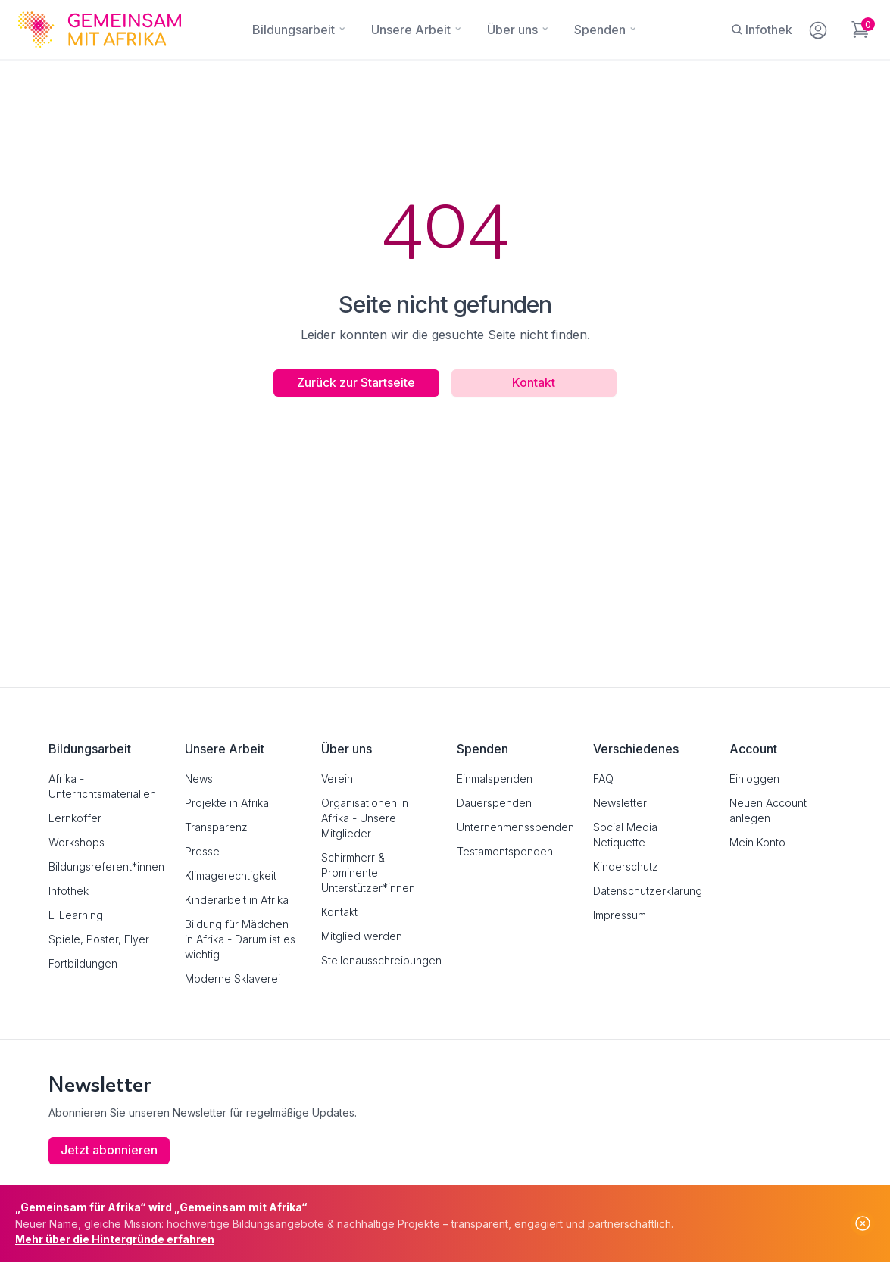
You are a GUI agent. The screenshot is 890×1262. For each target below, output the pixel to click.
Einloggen (754, 778)
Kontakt (534, 383)
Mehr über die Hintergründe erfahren (114, 1238)
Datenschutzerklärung (647, 890)
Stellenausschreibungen (377, 960)
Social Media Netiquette (625, 835)
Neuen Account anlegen (768, 810)
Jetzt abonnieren (109, 1150)
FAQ (603, 778)
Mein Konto (757, 842)
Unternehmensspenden (513, 827)
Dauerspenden (494, 802)
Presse (202, 851)
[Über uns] (512, 29)
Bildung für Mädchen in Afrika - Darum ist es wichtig (240, 939)
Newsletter (620, 802)
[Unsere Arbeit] (411, 29)
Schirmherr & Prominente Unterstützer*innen (368, 872)
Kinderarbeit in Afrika (237, 899)
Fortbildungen (82, 963)
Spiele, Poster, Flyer (98, 939)
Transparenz (216, 827)
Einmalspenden (494, 778)
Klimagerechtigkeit (230, 875)
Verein (337, 778)
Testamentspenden (505, 851)
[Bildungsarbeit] (293, 29)
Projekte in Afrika (227, 802)
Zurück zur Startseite (356, 383)
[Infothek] (761, 29)
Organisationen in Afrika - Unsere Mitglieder (364, 818)
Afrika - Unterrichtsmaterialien (102, 786)
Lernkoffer (74, 818)
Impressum (619, 914)
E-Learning (75, 914)
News (199, 778)
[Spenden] (600, 29)
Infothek (68, 890)
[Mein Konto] (819, 27)
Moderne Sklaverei (232, 978)
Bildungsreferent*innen (104, 866)
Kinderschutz (625, 866)
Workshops (76, 842)
